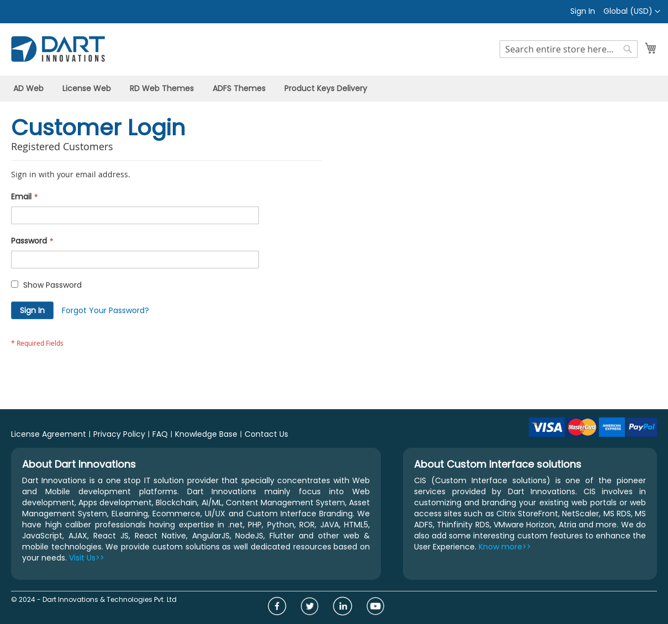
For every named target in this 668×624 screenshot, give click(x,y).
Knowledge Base (206, 434)
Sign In (582, 11)
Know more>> (505, 546)
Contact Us (266, 434)
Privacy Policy (119, 434)
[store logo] (58, 49)
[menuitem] (28, 89)
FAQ (160, 434)
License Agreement (48, 434)
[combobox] (569, 49)
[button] (631, 12)
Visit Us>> (86, 557)
